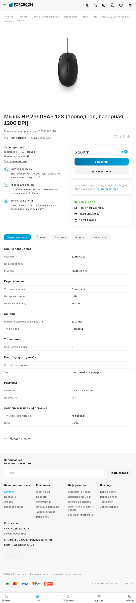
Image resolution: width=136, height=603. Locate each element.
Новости (41, 496)
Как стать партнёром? (108, 189)
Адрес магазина (45, 511)
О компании (43, 491)
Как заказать (108, 491)
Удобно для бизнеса (23, 184)
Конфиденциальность (104, 583)
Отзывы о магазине (47, 506)
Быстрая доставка (22, 169)
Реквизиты (42, 516)
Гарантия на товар (79, 491)
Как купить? (100, 237)
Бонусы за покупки (22, 200)
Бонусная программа (80, 514)
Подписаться (119, 472)
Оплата (79, 237)
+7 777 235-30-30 (15, 528)
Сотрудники (43, 501)
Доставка (60, 237)
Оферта (127, 583)
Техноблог (106, 501)
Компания (43, 485)
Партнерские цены (79, 496)
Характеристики (17, 237)
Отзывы (41, 237)
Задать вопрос (109, 506)
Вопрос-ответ (108, 496)
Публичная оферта (79, 501)
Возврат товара (13, 506)
